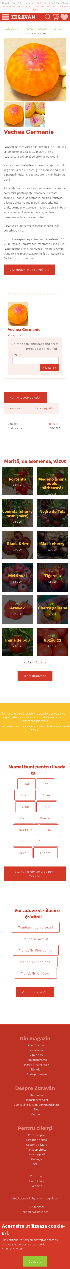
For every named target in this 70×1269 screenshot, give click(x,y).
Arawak (17, 607)
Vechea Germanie (36, 33)
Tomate (58, 28)
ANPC (36, 1164)
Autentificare (45, 6)
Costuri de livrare (36, 1144)
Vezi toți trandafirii (35, 992)
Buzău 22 (52, 640)
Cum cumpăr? (36, 1135)
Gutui (25, 795)
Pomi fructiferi (36, 1045)
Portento (17, 479)
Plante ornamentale (36, 1065)
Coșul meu (36, 1176)
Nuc (23, 853)
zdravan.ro (11, 28)
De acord (35, 1261)
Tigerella (52, 575)
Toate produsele (35, 676)
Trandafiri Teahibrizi (36, 962)
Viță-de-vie (37, 1055)
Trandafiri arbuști (36, 939)
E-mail (16, 355)
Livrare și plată (37, 1154)
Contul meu (36, 1181)
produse (28, 28)
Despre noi (36, 1095)
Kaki (22, 841)
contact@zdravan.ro (16, 6)
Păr (45, 784)
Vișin (25, 807)
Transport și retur (36, 1149)
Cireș (47, 795)
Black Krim (17, 543)
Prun (46, 807)
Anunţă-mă (49, 367)
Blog (36, 1109)
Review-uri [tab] (16, 408)
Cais (23, 818)
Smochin (46, 841)
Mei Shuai (17, 575)
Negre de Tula (52, 511)
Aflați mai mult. (12, 1249)
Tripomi (46, 853)
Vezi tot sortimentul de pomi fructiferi (35, 873)
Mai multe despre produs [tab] (25, 397)
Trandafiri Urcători (36, 973)
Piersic (45, 818)
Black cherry (52, 543)
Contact (36, 1114)
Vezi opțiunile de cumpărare (29, 269)
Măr (26, 784)
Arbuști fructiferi (37, 1060)
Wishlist (37, 1186)
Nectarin (26, 830)
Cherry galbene (52, 607)
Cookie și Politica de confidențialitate (37, 1104)
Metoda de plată (36, 1140)
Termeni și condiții (37, 1100)
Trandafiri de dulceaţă (35, 927)
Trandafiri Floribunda (35, 950)
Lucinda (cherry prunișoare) (17, 513)
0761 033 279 (45, 2)
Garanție (36, 1159)
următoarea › (39, 662)
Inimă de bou (17, 640)
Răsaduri (43, 28)
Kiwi (49, 830)
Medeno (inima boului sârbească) (52, 483)
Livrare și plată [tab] (44, 408)
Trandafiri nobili (36, 1050)
